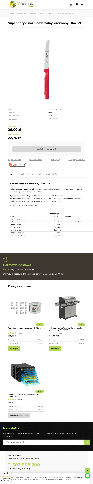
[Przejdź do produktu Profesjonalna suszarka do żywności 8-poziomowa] (26, 377)
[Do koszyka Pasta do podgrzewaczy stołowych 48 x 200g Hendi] (14, 348)
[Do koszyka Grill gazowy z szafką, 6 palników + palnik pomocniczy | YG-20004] (55, 348)
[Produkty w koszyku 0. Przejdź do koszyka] (70, 4)
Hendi (50, 113)
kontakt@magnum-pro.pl (19, 469)
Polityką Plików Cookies (67, 478)
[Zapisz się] (87, 442)
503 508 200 (25, 465)
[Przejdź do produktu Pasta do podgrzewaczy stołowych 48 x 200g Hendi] (26, 311)
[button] (14, 160)
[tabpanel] (46, 211)
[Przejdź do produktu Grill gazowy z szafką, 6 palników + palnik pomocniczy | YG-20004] (67, 311)
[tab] (12, 174)
